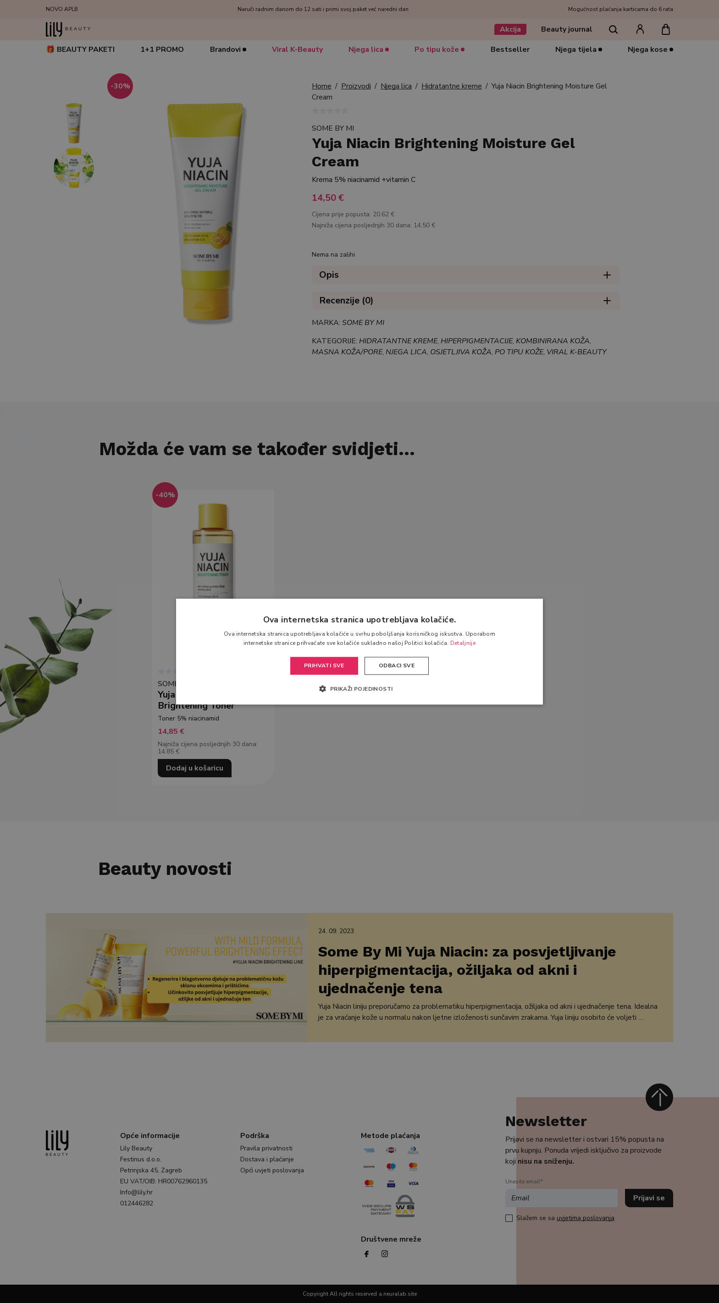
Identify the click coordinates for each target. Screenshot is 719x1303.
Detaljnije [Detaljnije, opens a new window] (463, 643)
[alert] (359, 651)
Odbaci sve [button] (397, 666)
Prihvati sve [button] (324, 666)
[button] (359, 688)
